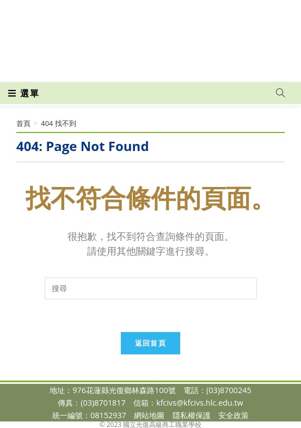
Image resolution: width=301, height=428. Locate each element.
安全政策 (233, 415)
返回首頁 (150, 343)
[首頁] (23, 123)
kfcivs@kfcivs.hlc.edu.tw (199, 402)
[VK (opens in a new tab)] (168, 66)
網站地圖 (149, 415)
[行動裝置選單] (24, 93)
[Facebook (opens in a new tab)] (132, 66)
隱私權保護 (192, 415)
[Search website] (280, 93)
